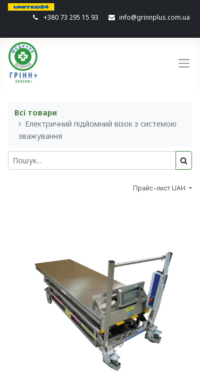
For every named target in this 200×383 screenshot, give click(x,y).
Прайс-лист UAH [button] (160, 188)
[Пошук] (184, 160)
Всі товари (35, 112)
